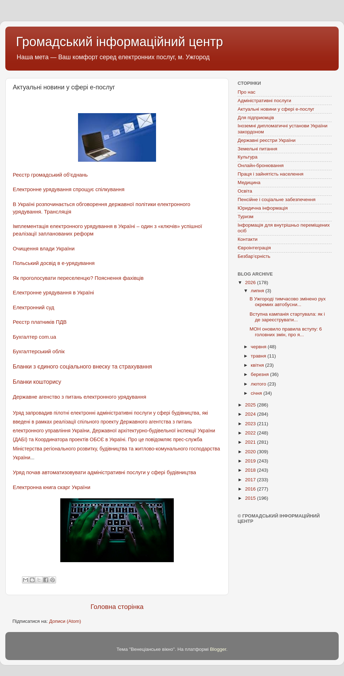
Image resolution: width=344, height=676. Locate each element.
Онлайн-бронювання (261, 165)
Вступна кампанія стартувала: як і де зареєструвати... (287, 316)
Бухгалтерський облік (39, 351)
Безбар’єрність (254, 256)
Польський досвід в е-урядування (54, 263)
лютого (259, 384)
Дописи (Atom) (65, 621)
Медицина (249, 182)
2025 (251, 405)
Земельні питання (257, 148)
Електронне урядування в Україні (54, 292)
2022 (251, 433)
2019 (251, 461)
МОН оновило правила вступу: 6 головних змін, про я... (286, 331)
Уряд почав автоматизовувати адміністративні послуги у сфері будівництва (104, 472)
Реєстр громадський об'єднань (50, 175)
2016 (251, 489)
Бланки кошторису (37, 382)
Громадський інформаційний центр (119, 41)
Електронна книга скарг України (51, 487)
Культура (247, 157)
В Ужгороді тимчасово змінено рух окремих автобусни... (288, 301)
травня (259, 356)
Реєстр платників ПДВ (40, 322)
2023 (251, 423)
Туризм (246, 216)
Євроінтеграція (254, 247)
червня (259, 346)
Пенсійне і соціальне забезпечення (277, 199)
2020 (251, 451)
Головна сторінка (117, 606)
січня (257, 393)
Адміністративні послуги (264, 100)
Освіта (245, 191)
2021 (251, 442)
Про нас (246, 92)
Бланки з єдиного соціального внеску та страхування (82, 367)
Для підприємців (256, 117)
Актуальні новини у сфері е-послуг (276, 109)
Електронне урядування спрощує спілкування (68, 189)
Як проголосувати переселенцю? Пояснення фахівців (78, 278)
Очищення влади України (43, 248)
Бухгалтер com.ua (34, 337)
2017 (251, 479)
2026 (251, 282)
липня (258, 290)
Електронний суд (33, 307)
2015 (251, 498)
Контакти (247, 239)
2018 (251, 470)
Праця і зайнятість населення (271, 174)
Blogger (218, 649)
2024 (251, 414)
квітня (258, 365)
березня (260, 374)
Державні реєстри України (266, 140)
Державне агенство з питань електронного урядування (79, 397)
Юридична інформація (263, 208)
